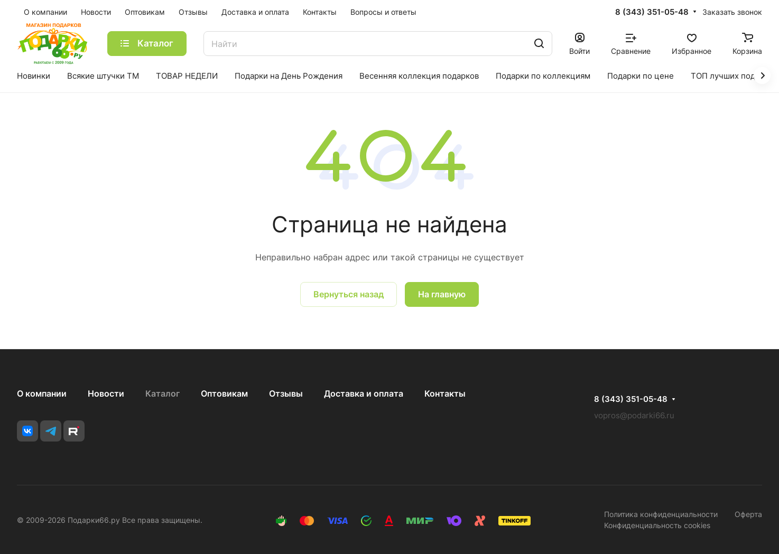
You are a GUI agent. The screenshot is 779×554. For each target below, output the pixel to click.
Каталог (162, 393)
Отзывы (286, 393)
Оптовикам (224, 393)
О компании (42, 393)
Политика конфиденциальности (661, 514)
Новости (106, 393)
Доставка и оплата (363, 393)
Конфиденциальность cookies (657, 525)
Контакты (445, 393)
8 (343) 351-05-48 (652, 12)
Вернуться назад (348, 294)
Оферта (748, 514)
